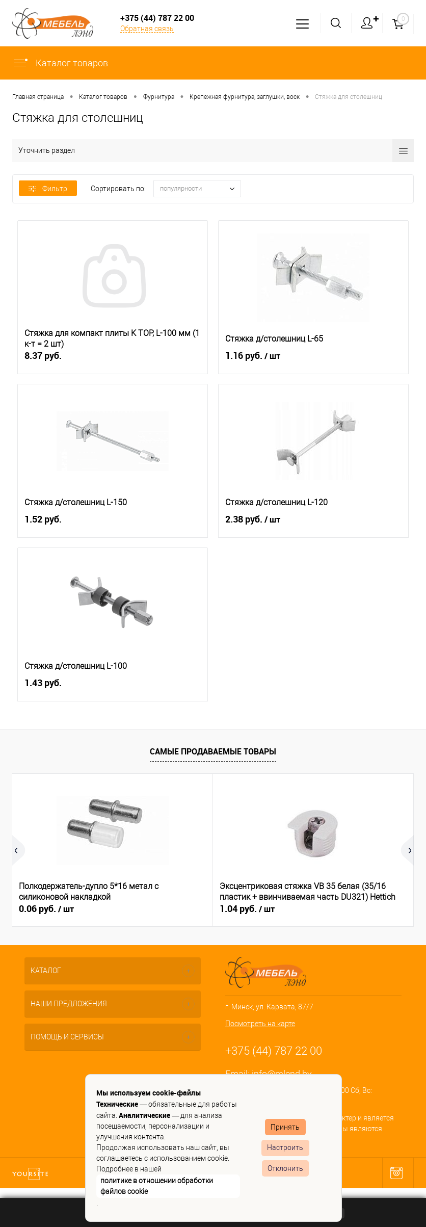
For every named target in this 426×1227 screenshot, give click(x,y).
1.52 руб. (112, 525)
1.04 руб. (247, 909)
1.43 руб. (112, 688)
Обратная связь (147, 28)
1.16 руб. (313, 361)
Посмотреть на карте (260, 1024)
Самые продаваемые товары (213, 751)
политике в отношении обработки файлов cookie (156, 1186)
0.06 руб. (46, 909)
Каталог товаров (60, 63)
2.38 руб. (313, 525)
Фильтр (48, 189)
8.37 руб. (112, 361)
